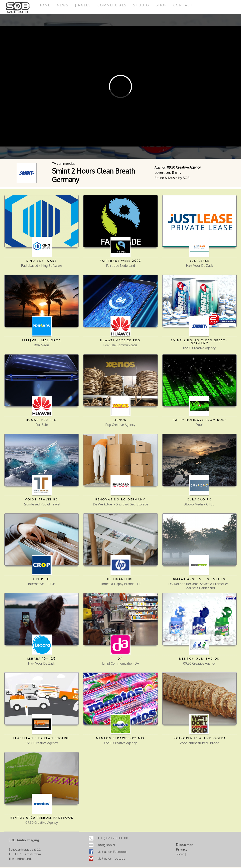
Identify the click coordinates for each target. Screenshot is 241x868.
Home (44, 5)
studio (145, 5)
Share (180, 855)
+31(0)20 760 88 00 (112, 839)
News (64, 5)
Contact (188, 5)
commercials (115, 5)
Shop (165, 5)
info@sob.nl (106, 846)
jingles (84, 5)
